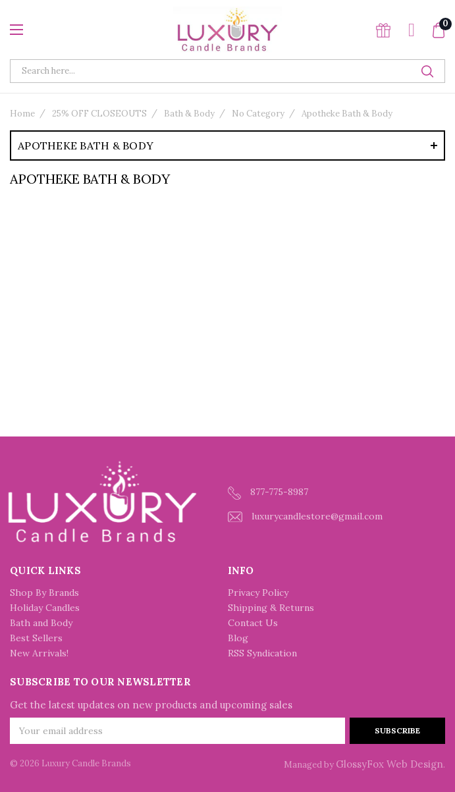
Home (22, 113)
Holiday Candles (45, 608)
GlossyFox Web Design (389, 764)
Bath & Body (189, 113)
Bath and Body (41, 623)
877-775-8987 (268, 493)
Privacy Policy (258, 592)
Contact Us (253, 623)
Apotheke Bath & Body (347, 113)
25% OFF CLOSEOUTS (99, 113)
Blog (238, 638)
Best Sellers (36, 638)
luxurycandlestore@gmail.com (305, 516)
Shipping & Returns (271, 608)
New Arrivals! (39, 653)
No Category (258, 113)
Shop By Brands (44, 592)
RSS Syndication (262, 653)
